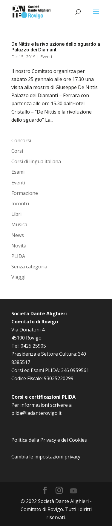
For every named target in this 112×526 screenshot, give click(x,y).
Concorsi (21, 140)
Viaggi (18, 277)
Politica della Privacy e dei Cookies (49, 440)
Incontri (20, 203)
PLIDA (18, 256)
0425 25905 (33, 345)
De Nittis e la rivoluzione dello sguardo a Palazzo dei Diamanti (55, 47)
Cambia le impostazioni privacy (45, 456)
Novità (18, 245)
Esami (17, 172)
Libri (16, 214)
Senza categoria (29, 266)
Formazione (24, 193)
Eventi (46, 56)
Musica (19, 224)
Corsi (17, 151)
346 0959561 (75, 370)
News (17, 235)
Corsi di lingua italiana (36, 161)
